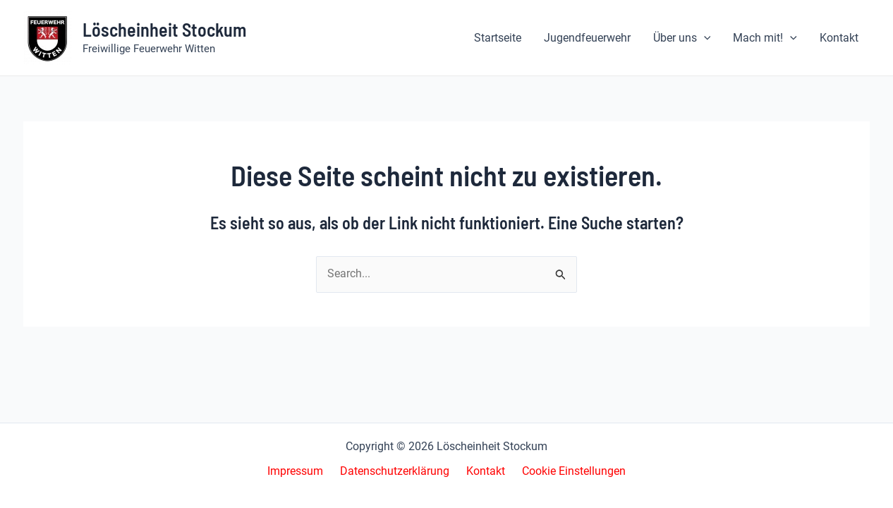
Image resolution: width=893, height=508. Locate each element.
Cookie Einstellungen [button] (565, 471)
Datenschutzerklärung (397, 471)
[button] (682, 38)
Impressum (304, 471)
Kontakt (482, 471)
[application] (704, 38)
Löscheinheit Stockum (164, 29)
